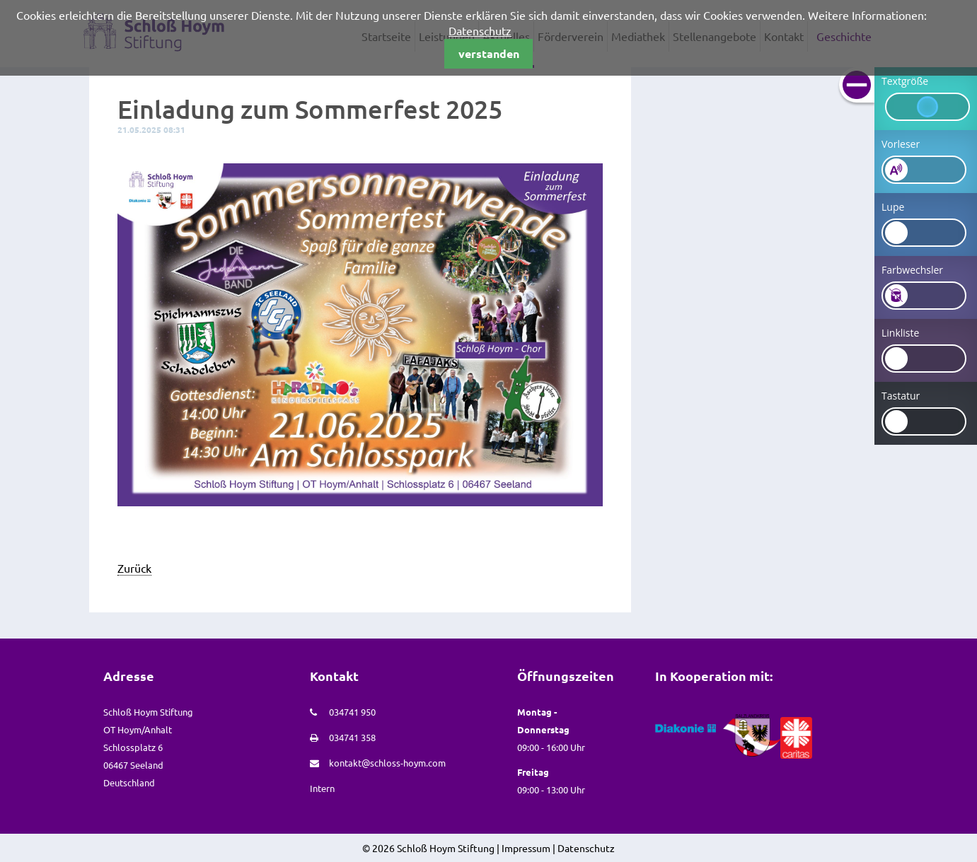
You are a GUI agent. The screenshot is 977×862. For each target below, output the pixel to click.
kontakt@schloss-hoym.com (387, 763)
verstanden (488, 53)
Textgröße (904, 81)
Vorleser (900, 144)
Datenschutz (480, 30)
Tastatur (900, 395)
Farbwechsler (912, 269)
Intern (322, 788)
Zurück (134, 568)
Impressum (526, 847)
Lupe (892, 207)
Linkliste (900, 332)
